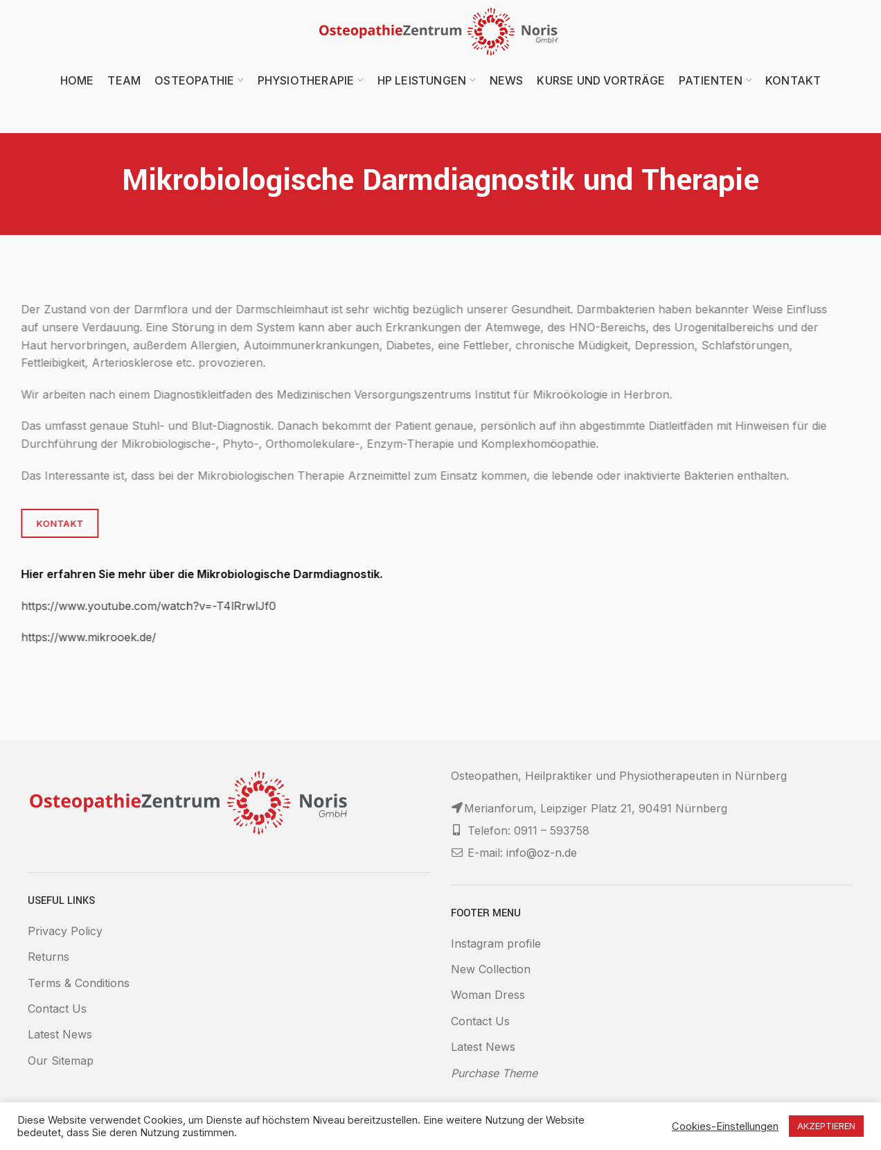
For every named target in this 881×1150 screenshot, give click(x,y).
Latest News (60, 1034)
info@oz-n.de (541, 853)
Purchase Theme (494, 1073)
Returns (48, 957)
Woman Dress (488, 995)
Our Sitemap (61, 1061)
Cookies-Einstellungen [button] (725, 1126)
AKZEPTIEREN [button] (826, 1125)
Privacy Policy (65, 931)
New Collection (491, 969)
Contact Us (57, 1009)
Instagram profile (496, 943)
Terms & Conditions (79, 983)
